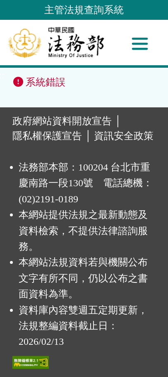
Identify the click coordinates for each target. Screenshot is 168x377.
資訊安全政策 (124, 135)
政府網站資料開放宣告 (62, 121)
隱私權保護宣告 (47, 135)
